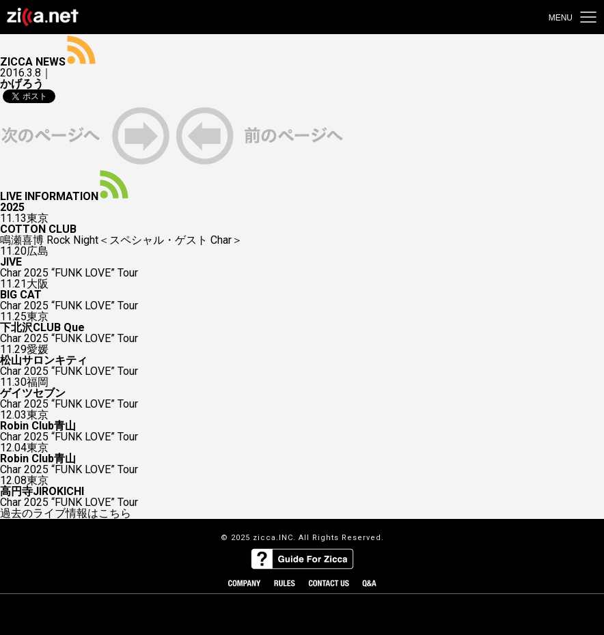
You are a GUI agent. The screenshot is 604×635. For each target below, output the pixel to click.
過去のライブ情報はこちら (65, 513)
